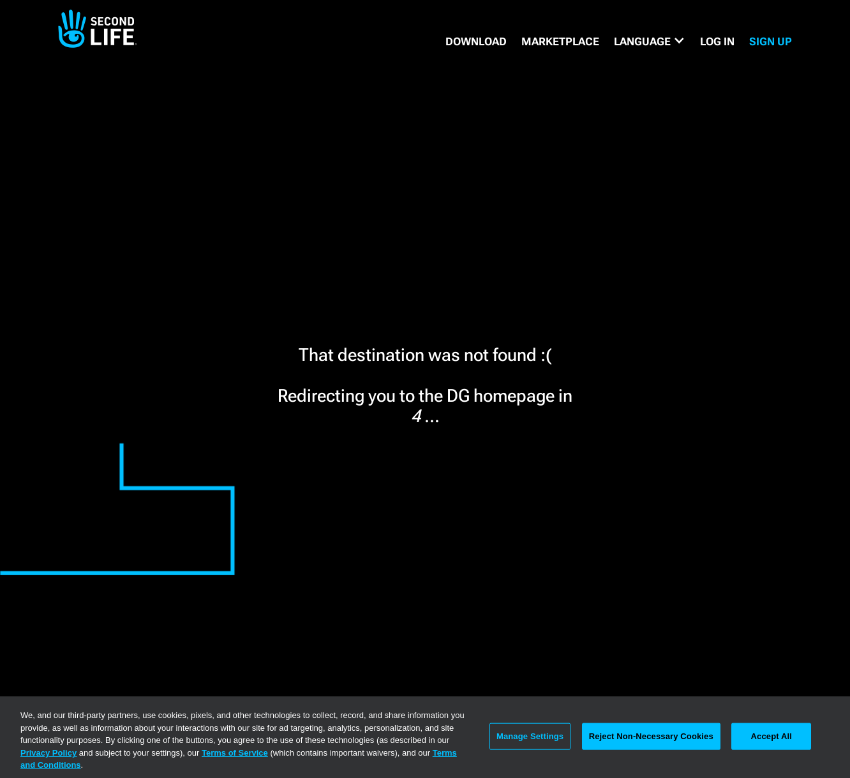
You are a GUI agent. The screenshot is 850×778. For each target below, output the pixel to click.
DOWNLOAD (476, 41)
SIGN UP (770, 41)
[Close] (830, 736)
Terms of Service (235, 753)
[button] (649, 41)
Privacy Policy (48, 753)
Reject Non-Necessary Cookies (651, 736)
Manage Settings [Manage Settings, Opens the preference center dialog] (529, 736)
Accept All (771, 736)
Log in (717, 41)
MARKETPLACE (560, 41)
